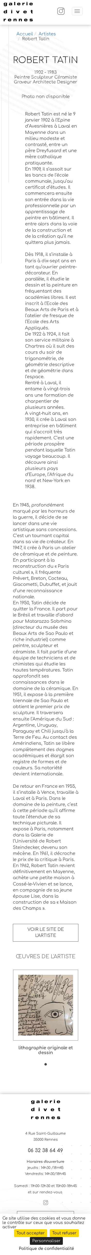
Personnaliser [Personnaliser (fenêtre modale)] (46, 1241)
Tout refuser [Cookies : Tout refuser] (64, 1233)
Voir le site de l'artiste (45, 932)
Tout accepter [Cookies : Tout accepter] (31, 1233)
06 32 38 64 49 (45, 1150)
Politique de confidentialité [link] (46, 1249)
